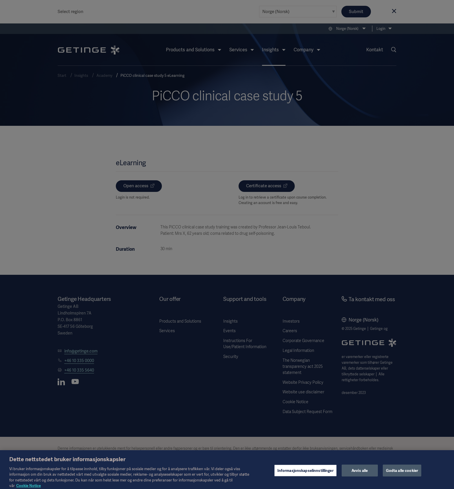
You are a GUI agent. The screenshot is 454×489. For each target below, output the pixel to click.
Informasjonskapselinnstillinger (305, 473)
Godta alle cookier (402, 473)
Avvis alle (360, 473)
